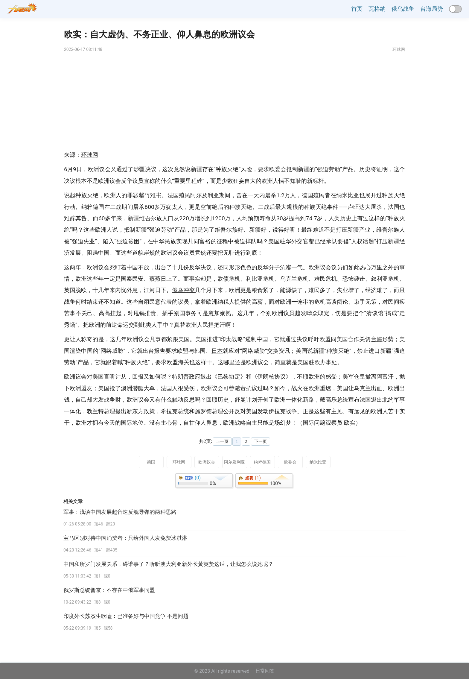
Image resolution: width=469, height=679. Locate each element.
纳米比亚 (318, 462)
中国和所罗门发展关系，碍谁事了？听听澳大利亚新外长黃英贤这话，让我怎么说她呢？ (168, 564)
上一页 (222, 441)
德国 (151, 462)
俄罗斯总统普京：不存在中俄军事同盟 (109, 590)
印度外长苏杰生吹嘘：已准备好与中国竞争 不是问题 (125, 616)
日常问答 (265, 671)
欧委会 (290, 462)
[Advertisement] (234, 101)
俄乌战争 (403, 8)
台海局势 (431, 8)
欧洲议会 (206, 462)
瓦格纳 (377, 8)
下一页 (260, 441)
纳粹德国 (262, 462)
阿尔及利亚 (234, 462)
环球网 (179, 462)
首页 (357, 8)
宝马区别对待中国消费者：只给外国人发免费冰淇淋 (125, 538)
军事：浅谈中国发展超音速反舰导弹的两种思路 (119, 512)
